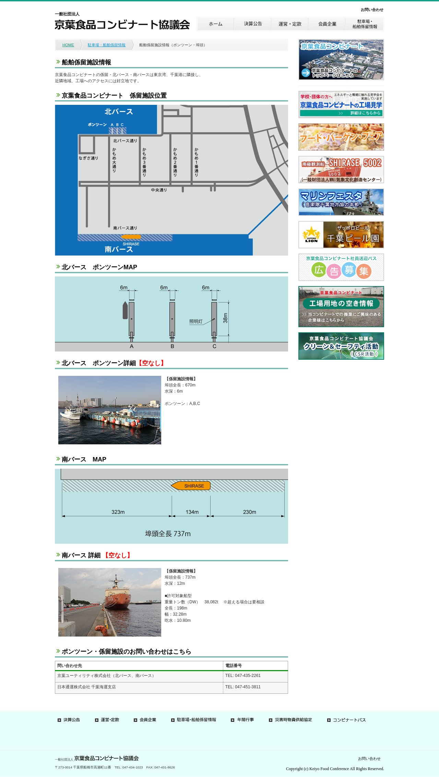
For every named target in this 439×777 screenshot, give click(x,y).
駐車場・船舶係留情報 (107, 45)
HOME (68, 45)
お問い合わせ (372, 10)
